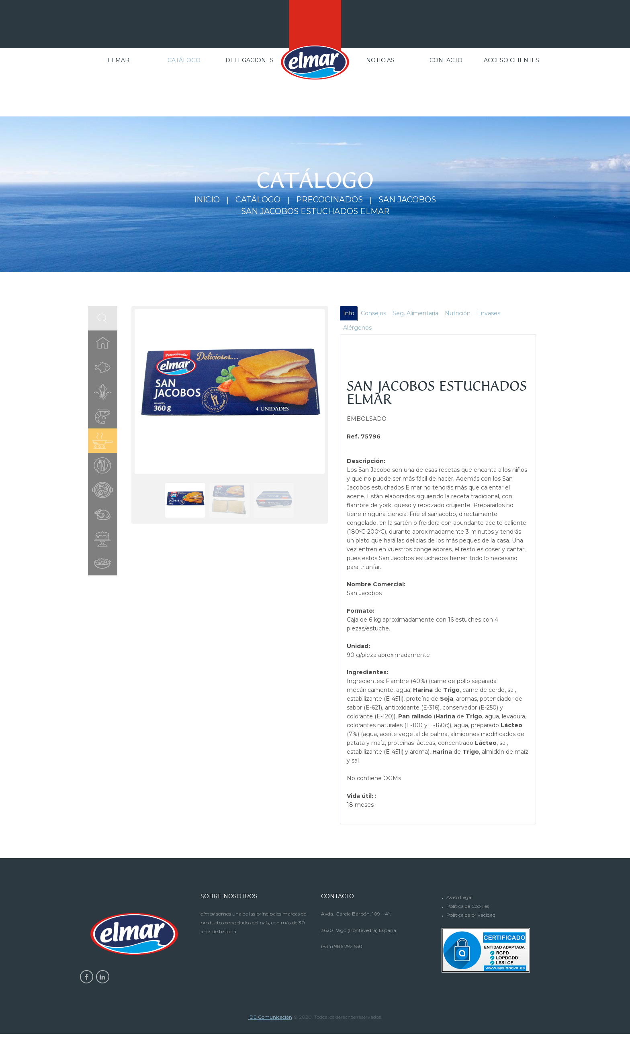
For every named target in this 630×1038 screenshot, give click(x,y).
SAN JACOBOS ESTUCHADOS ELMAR (315, 212)
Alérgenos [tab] (358, 330)
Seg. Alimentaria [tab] (417, 315)
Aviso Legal (459, 901)
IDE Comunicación (270, 1021)
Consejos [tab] (374, 315)
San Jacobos (412, 200)
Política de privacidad (470, 919)
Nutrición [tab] (460, 315)
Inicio (200, 200)
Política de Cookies (467, 910)
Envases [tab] (492, 315)
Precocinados (329, 200)
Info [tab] (349, 315)
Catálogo (254, 200)
